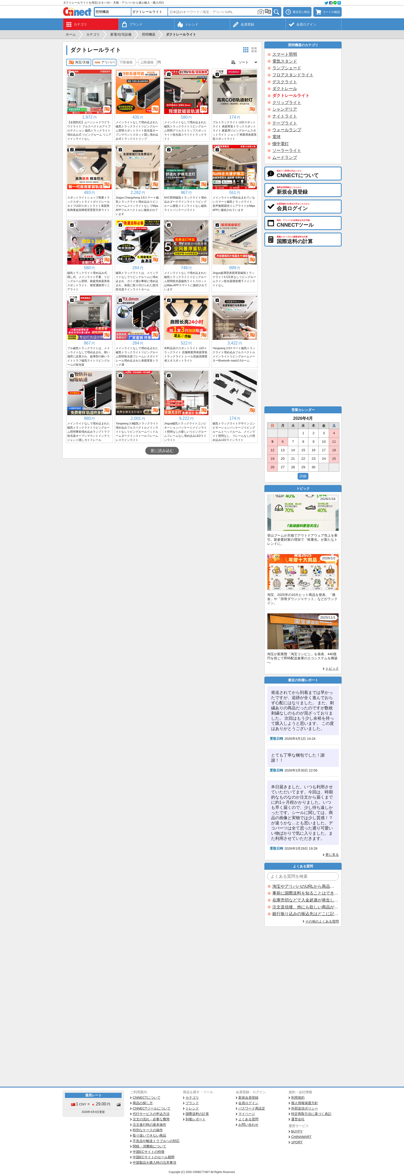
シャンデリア (284, 109)
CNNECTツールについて (152, 1108)
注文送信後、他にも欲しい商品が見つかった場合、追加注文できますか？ (305, 907)
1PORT (296, 1142)
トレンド (192, 1108)
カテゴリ (192, 1097)
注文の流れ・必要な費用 (151, 1119)
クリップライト (286, 102)
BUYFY (296, 1131)
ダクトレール (284, 88)
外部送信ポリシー (304, 1108)
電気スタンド (284, 61)
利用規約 (298, 1097)
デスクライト (284, 82)
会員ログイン (248, 1103)
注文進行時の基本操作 (149, 1125)
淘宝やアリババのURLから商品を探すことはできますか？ (305, 886)
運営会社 (298, 1119)
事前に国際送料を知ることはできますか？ (305, 893)
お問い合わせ (248, 1125)
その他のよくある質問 (322, 921)
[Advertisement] (162, 497)
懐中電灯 (280, 144)
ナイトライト (284, 116)
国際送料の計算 (197, 1114)
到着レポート (196, 1119)
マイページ (246, 1114)
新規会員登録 (248, 1097)
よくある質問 (248, 1119)
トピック (332, 668)
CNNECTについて (147, 1097)
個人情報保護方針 (304, 1103)
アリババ (104, 62)
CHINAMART (301, 1137)
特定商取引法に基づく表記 (311, 1114)
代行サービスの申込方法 (151, 1114)
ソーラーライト (286, 150)
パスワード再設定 (251, 1108)
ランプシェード (286, 68)
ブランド (192, 1103)
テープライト (284, 123)
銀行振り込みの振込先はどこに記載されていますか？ (305, 914)
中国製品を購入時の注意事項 (154, 1162)
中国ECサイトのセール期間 (153, 1157)
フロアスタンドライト (293, 75)
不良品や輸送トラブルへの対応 (156, 1141)
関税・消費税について (149, 1146)
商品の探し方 (143, 1103)
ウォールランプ (286, 130)
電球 (276, 137)
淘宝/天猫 (78, 62)
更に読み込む (162, 451)
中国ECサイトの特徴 (148, 1152)
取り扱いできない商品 (149, 1135)
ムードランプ (284, 157)
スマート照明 (284, 54)
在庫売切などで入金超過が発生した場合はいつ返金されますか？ (305, 900)
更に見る (332, 855)
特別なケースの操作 (148, 1130)
